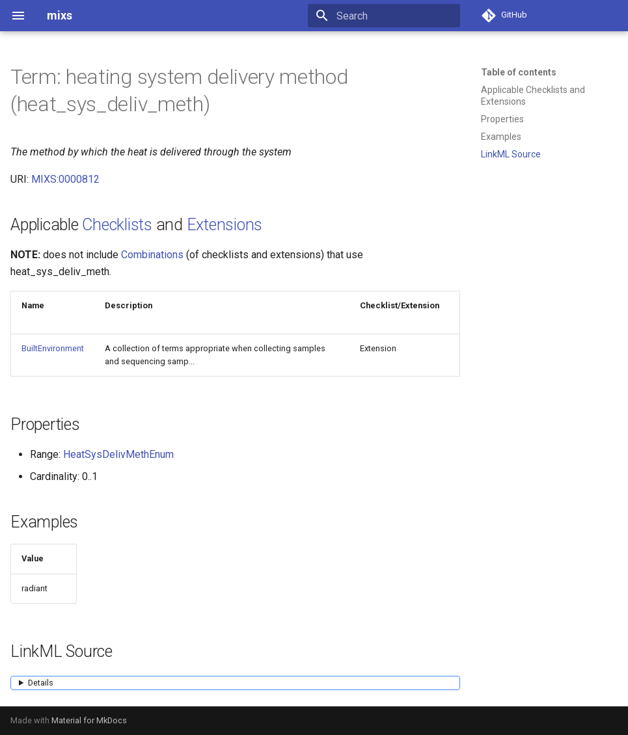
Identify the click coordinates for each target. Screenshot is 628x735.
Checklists (117, 224)
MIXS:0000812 (65, 179)
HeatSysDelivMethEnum (118, 454)
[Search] (384, 15)
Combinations (152, 254)
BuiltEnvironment (52, 348)
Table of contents (518, 72)
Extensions (225, 224)
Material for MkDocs (89, 720)
